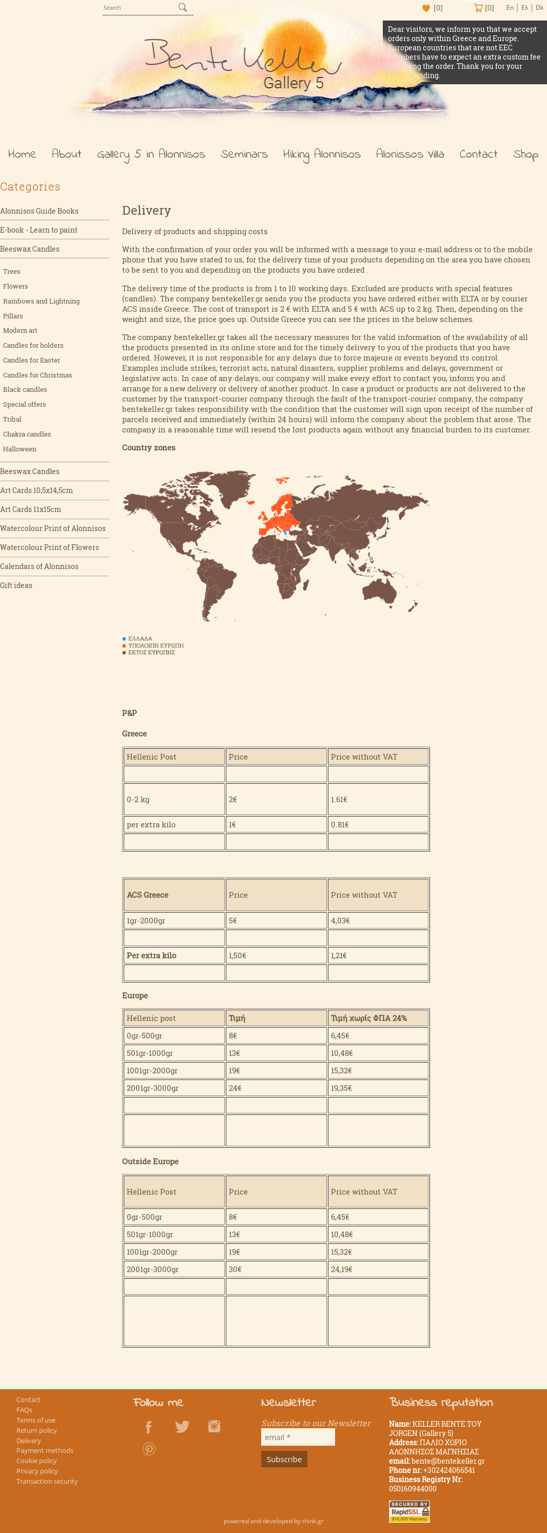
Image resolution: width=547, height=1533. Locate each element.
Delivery (28, 1440)
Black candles (25, 389)
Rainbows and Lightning (41, 301)
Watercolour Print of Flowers (49, 547)
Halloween (19, 449)
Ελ (524, 7)
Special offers (24, 404)
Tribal (12, 419)
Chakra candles (27, 434)
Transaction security (47, 1481)
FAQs (24, 1409)
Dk (539, 7)
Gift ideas (16, 585)
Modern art (20, 330)
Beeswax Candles (30, 249)
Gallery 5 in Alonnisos (151, 155)
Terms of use (35, 1420)
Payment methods (44, 1450)
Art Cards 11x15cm (30, 509)
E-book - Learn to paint (38, 230)
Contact (479, 155)
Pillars (13, 316)
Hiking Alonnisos (322, 155)
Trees (12, 271)
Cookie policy (36, 1460)
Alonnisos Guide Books (39, 211)
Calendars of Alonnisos (39, 566)
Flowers (15, 286)
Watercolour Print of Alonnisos (53, 528)
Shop (526, 155)
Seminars (244, 155)
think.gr (313, 1521)
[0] (438, 7)
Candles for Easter (31, 360)
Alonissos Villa (410, 155)
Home (22, 155)
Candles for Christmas (37, 375)
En (510, 7)
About (67, 155)
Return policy (36, 1430)
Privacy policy (37, 1470)
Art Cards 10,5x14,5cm (36, 490)
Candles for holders (33, 345)
